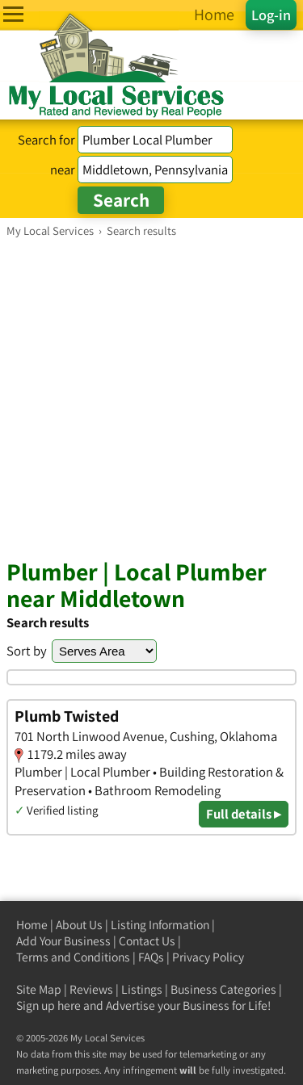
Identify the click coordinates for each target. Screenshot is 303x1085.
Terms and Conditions (73, 957)
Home (32, 924)
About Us (79, 924)
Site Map (38, 989)
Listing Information (160, 924)
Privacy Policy (208, 957)
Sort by (26, 651)
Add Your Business (63, 941)
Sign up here (48, 1005)
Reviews (91, 989)
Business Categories (223, 989)
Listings (141, 989)
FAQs (151, 957)
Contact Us (147, 941)
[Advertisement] (151, 397)
